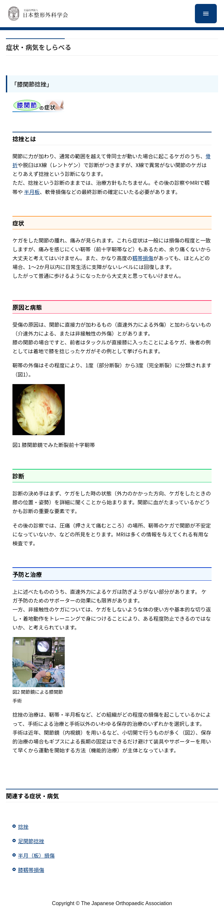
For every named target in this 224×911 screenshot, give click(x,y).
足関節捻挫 (31, 841)
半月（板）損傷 (36, 855)
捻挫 (23, 826)
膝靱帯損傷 (31, 870)
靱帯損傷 (142, 258)
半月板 (32, 192)
